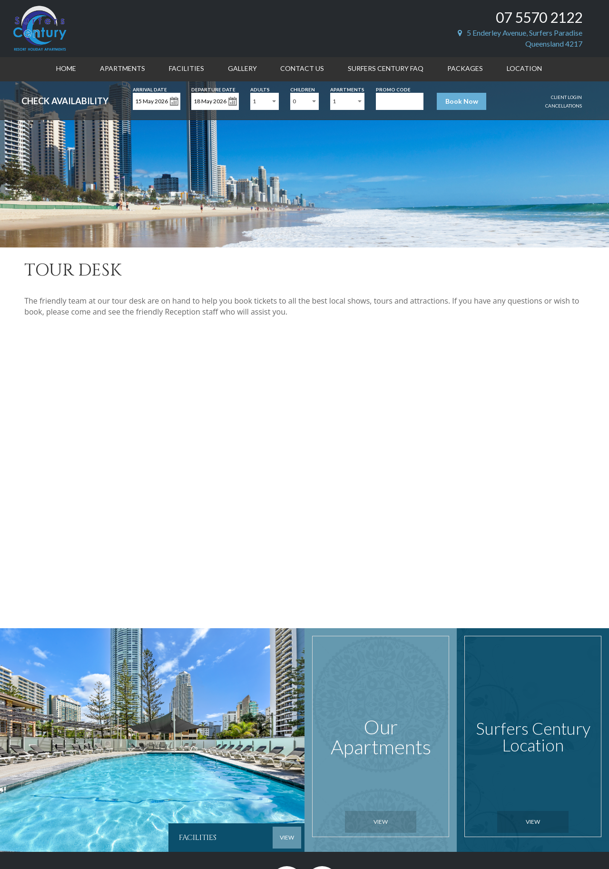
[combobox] (264, 101)
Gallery (242, 68)
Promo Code (393, 89)
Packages (465, 68)
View (380, 821)
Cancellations (563, 106)
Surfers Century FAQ (385, 68)
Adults (260, 89)
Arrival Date (150, 89)
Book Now (461, 101)
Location (524, 68)
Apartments (122, 68)
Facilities (186, 68)
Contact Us (302, 68)
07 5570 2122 (539, 17)
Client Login (566, 97)
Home (66, 68)
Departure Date (213, 89)
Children (302, 89)
